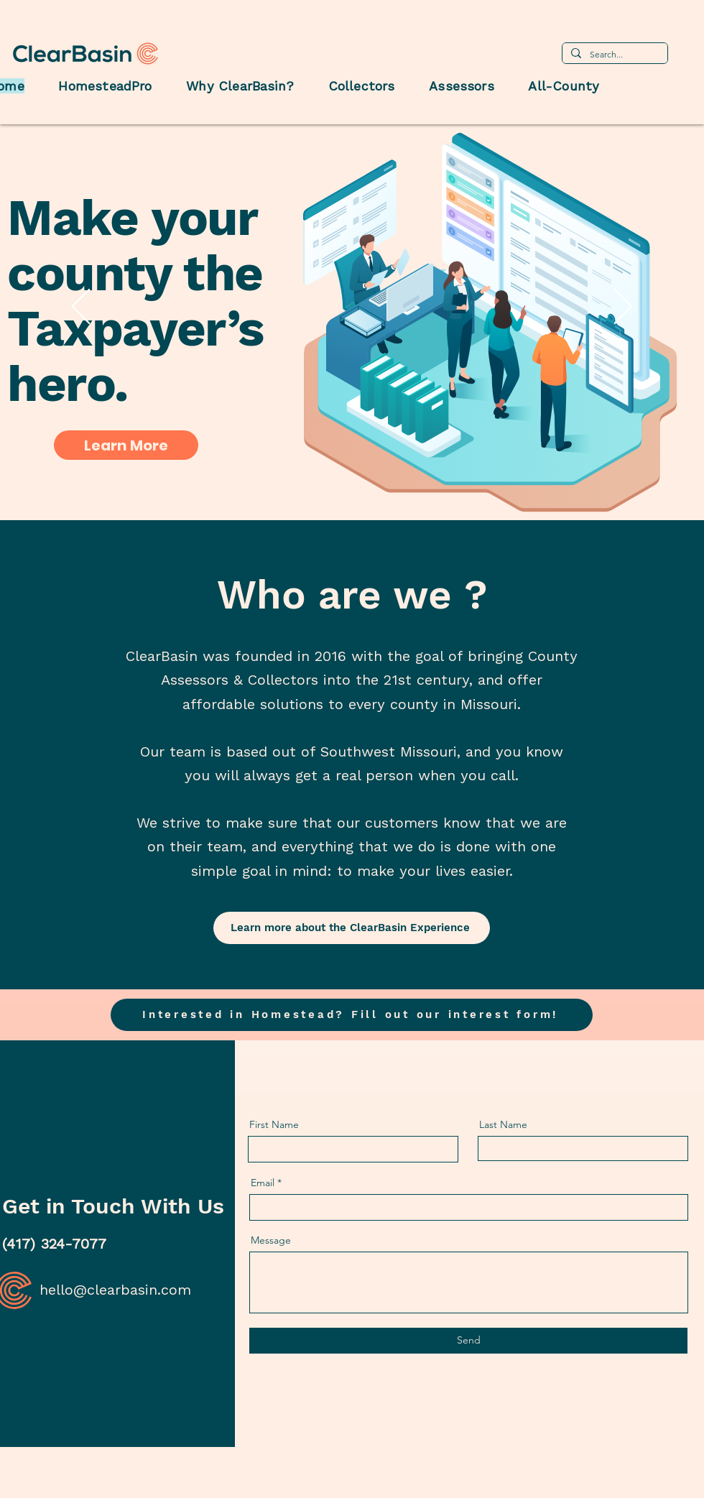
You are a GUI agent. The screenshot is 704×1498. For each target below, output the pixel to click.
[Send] (468, 1341)
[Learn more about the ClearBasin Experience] (351, 928)
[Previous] (81, 307)
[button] (352, 1015)
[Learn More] (126, 445)
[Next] (623, 307)
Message (271, 1240)
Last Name (503, 1124)
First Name (274, 1124)
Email (262, 1183)
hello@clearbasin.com (115, 1289)
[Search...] (613, 55)
